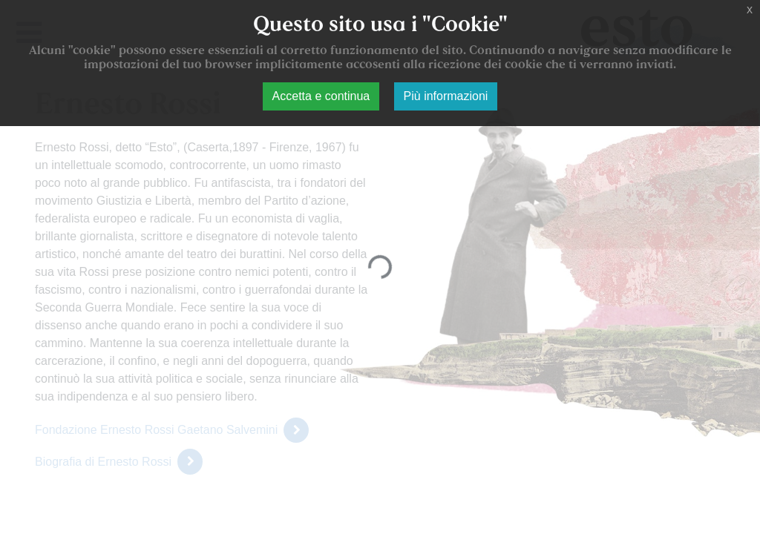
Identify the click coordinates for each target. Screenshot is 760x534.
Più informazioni (446, 96)
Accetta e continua (321, 96)
